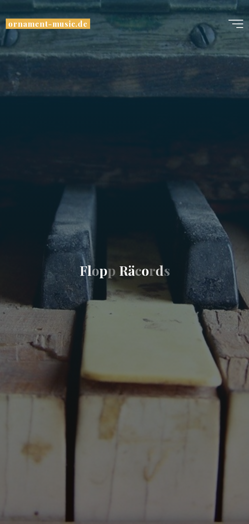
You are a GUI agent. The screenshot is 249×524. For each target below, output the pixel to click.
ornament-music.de (48, 24)
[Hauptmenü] (235, 24)
